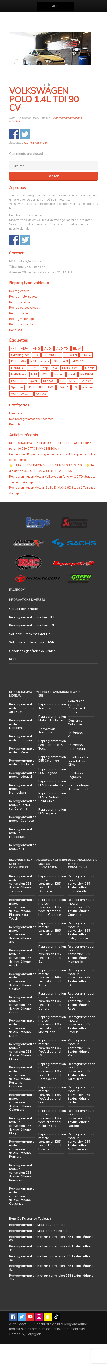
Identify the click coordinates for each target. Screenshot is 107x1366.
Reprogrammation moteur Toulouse (22, 784)
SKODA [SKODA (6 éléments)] (86, 403)
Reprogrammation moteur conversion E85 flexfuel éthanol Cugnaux (81, 929)
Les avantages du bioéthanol (78, 809)
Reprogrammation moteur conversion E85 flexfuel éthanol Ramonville (22, 1194)
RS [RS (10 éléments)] (62, 403)
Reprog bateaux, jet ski (24, 329)
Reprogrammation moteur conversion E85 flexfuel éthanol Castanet (22, 1218)
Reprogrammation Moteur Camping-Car (39, 1253)
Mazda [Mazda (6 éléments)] (90, 390)
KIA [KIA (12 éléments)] (55, 390)
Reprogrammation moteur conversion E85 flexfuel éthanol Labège (52, 1163)
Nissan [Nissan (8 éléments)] (59, 396)
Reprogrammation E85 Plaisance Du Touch (52, 767)
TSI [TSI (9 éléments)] (75, 409)
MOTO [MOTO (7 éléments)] (46, 396)
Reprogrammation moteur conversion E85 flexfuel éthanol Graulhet (22, 979)
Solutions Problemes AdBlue (29, 656)
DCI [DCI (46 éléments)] (13, 383)
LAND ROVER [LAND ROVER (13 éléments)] (71, 390)
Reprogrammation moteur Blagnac (22, 760)
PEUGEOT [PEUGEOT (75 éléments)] (86, 396)
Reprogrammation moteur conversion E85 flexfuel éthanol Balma (81, 1069)
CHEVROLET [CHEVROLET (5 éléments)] (51, 377)
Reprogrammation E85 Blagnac (52, 793)
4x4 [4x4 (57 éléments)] (13, 370)
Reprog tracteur (20, 335)
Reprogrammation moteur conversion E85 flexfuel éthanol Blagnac (22, 1147)
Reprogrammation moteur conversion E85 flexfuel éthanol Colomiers (22, 1124)
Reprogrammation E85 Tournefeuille (52, 805)
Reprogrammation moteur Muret (22, 772)
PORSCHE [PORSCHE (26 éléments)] (18, 403)
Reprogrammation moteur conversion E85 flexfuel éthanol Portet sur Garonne (22, 1098)
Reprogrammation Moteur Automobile (37, 1247)
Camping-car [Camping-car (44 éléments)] (20, 377)
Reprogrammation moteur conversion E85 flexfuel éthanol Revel (81, 1023)
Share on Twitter (25, 156)
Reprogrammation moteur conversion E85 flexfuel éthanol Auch (52, 999)
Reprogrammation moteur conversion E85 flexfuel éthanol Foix (52, 1116)
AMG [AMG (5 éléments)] (36, 370)
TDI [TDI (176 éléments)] (41, 409)
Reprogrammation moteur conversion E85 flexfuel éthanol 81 (52, 976)
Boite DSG (16, 352)
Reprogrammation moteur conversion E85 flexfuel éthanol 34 (81, 999)
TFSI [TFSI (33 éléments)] (51, 409)
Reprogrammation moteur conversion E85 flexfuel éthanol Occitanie (52, 905)
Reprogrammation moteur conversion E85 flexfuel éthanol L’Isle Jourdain (81, 952)
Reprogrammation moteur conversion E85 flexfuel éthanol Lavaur (81, 1046)
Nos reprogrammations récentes (31, 441)
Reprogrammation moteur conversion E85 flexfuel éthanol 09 (52, 1069)
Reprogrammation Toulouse (52, 728)
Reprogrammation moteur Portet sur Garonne (22, 827)
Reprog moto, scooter (24, 318)
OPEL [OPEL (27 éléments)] (72, 396)
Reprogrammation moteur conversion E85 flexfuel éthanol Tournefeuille (81, 905)
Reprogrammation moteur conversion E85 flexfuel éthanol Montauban (52, 1046)
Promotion (16, 446)
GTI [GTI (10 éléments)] (56, 383)
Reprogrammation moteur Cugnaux (22, 841)
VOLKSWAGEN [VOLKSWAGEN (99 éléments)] (21, 416)
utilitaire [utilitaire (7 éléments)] (87, 409)
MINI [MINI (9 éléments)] (34, 396)
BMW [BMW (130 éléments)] (77, 370)
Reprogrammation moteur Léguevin (22, 797)
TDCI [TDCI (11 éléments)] (31, 409)
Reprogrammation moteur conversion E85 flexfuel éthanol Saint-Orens (52, 1140)
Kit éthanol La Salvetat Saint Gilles (78, 783)
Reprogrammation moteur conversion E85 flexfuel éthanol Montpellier (81, 976)
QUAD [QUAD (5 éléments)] (34, 403)
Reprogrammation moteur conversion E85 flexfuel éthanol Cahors (52, 1023)
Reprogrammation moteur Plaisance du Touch (22, 730)
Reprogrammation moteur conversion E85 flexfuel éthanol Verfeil (81, 1116)
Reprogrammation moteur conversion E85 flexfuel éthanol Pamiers (22, 1171)
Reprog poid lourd (21, 324)
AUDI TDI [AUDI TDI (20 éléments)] (62, 370)
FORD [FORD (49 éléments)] (45, 383)
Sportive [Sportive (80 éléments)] (17, 409)
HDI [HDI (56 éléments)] (65, 383)
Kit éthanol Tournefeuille (77, 769)
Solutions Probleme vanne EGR (31, 664)
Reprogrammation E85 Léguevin (52, 833)
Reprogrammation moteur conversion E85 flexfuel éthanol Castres (22, 1003)
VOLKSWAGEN (38, 164)
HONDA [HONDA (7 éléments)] (78, 383)
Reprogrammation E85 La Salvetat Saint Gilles (52, 819)
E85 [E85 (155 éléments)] (23, 383)
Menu (55, 6)
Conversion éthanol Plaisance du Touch (77, 728)
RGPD (13, 681)
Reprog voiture (19, 313)
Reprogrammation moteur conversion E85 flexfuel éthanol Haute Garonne (52, 929)
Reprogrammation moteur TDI (31, 647)
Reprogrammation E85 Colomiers (52, 781)
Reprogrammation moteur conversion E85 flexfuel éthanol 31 (52, 952)
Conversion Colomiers (76, 744)
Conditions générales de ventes (32, 673)
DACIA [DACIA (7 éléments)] (86, 377)
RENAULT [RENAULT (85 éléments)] (49, 403)
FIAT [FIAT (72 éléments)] (33, 383)
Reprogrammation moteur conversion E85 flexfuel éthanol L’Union (22, 1073)
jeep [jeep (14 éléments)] (45, 390)
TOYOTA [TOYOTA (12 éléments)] (63, 409)
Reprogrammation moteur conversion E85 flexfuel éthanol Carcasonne (52, 1093)
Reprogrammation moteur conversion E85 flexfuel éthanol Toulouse (22, 905)
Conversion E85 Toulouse (49, 753)
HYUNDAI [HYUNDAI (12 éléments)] (17, 390)
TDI (26, 164)
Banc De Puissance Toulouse (30, 1241)
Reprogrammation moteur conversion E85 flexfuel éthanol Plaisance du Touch (22, 931)
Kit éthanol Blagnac (75, 757)
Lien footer (16, 435)
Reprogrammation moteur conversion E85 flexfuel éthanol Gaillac (22, 1026)
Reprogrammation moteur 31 (22, 869)
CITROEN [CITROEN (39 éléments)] (71, 377)
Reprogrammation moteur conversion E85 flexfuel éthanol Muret (22, 1050)
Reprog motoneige (22, 341)
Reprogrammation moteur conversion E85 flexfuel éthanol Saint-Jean (81, 1093)
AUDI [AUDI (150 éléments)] (48, 370)
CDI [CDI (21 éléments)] (36, 377)
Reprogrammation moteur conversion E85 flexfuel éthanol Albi (22, 956)
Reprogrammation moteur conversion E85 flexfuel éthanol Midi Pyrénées (81, 1163)
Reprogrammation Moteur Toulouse (52, 740)
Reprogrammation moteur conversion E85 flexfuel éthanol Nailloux (81, 1140)
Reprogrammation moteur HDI (31, 639)
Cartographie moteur (25, 631)
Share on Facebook (14, 156)
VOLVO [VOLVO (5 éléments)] (41, 416)
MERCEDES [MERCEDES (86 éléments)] (18, 396)
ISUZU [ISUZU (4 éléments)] (33, 390)
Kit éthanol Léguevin (75, 797)
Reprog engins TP (21, 346)
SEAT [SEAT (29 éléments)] (72, 403)
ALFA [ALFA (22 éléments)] (24, 370)
